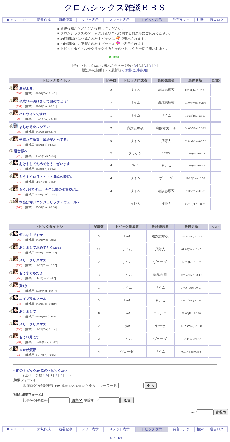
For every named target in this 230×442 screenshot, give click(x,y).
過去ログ (216, 20)
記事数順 (140, 70)
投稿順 (127, 70)
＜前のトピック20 (26, 371)
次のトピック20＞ (54, 371)
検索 (200, 20)
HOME (10, 20)
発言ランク (181, 20)
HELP (26, 20)
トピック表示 (151, 20)
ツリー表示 (90, 20)
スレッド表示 (119, 20)
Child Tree (115, 438)
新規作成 (44, 20)
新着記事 (65, 20)
